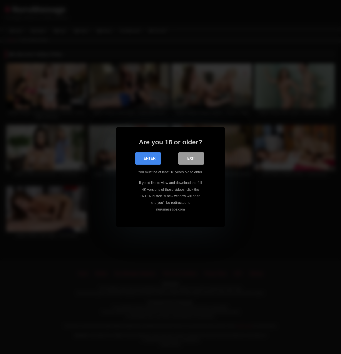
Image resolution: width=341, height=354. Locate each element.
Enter (149, 158)
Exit (191, 158)
